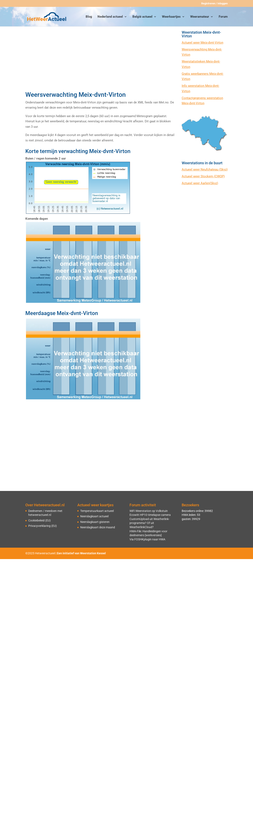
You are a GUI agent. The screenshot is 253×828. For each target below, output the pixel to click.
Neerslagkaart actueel (94, 516)
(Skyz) (223, 169)
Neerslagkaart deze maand (97, 527)
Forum (223, 16)
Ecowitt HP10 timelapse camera (150, 514)
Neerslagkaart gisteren (95, 522)
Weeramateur (199, 16)
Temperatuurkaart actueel (97, 511)
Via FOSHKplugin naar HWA (147, 539)
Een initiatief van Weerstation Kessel (81, 553)
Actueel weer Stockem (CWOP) (203, 176)
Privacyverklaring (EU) (42, 525)
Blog (89, 16)
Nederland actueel (110, 16)
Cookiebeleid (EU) (39, 520)
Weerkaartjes (171, 16)
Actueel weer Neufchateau (200, 169)
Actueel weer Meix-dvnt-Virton (202, 42)
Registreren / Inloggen (214, 3)
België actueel (142, 16)
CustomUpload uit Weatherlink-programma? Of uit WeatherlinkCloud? (149, 523)
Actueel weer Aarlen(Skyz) (200, 183)
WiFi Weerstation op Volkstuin (149, 511)
